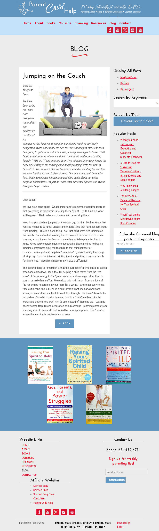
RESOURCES (29, 466)
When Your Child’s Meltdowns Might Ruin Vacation (130, 219)
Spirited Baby (40, 485)
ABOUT (26, 449)
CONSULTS (28, 457)
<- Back (65, 323)
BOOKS (26, 453)
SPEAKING (28, 462)
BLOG (25, 470)
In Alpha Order (128, 77)
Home (27, 23)
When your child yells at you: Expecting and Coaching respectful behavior (131, 148)
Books (50, 23)
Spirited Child (40, 490)
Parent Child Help (43, 502)
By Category (127, 89)
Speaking (81, 23)
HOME (25, 445)
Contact (125, 23)
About (39, 23)
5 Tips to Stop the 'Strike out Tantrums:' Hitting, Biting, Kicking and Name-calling (130, 171)
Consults (65, 23)
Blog (112, 23)
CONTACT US (29, 474)
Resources (98, 23)
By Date (124, 83)
